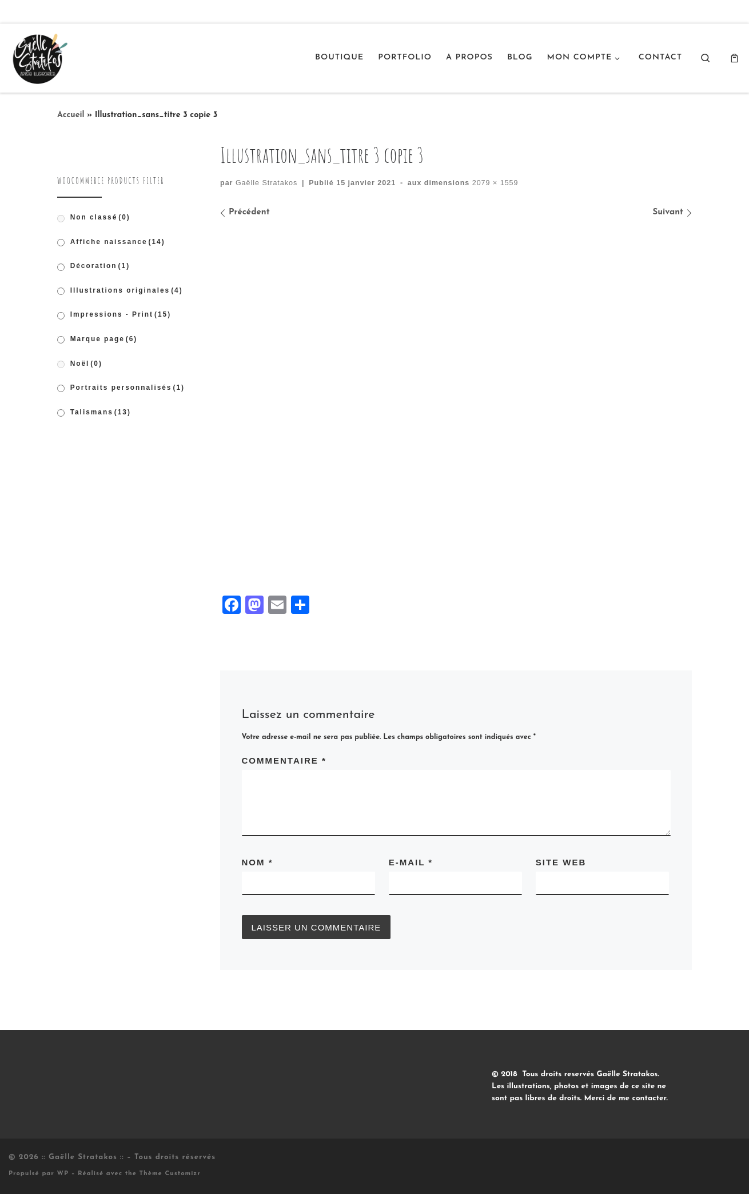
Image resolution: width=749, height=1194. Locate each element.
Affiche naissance (117, 242)
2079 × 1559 (493, 183)
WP (63, 1174)
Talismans (100, 412)
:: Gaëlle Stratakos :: (83, 1157)
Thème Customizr (170, 1174)
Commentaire (284, 760)
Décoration (100, 266)
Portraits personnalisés (127, 388)
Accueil (71, 115)
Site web (561, 862)
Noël (86, 364)
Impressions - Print (121, 314)
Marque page (104, 339)
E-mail (411, 862)
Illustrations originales (126, 290)
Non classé (100, 217)
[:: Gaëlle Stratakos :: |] (39, 56)
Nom (257, 862)
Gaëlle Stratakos (266, 183)
